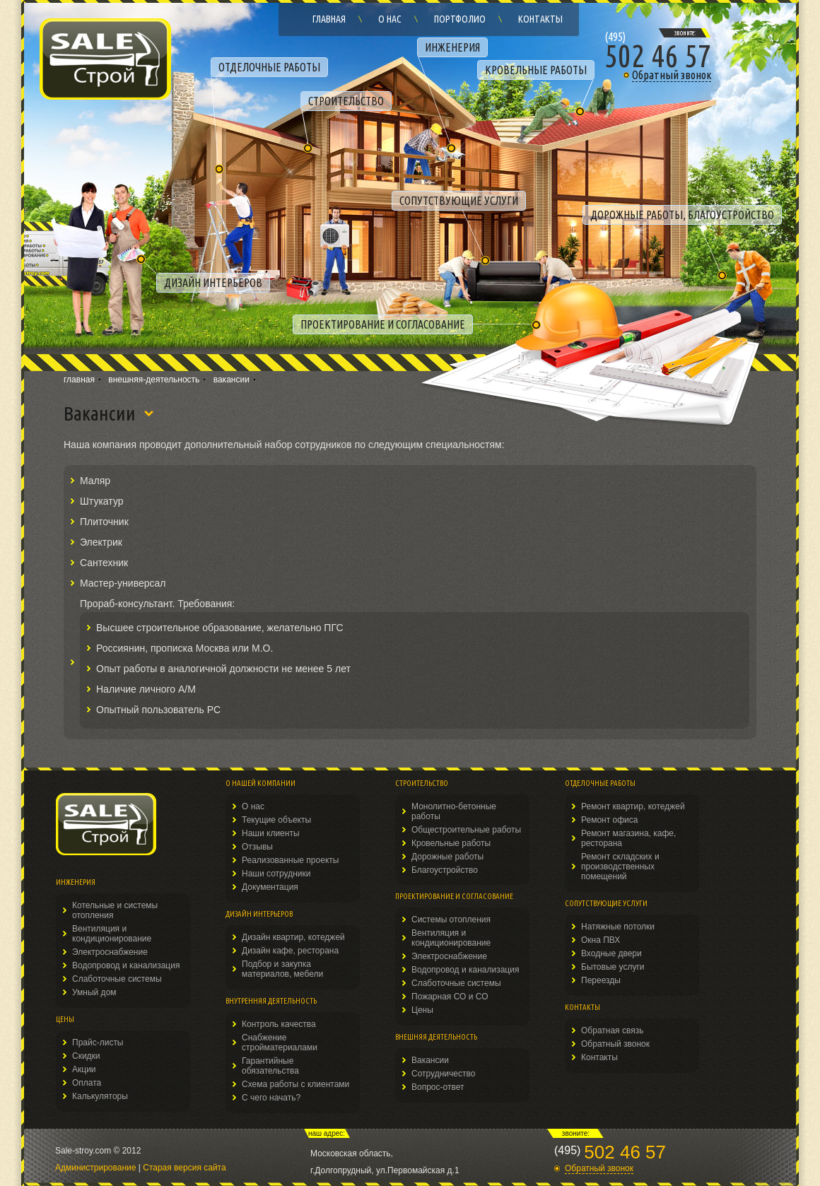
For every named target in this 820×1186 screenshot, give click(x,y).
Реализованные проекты (290, 860)
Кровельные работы (451, 843)
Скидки (86, 1056)
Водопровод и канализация (126, 965)
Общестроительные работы (466, 830)
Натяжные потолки (618, 927)
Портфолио (460, 19)
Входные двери (611, 953)
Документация (270, 887)
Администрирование (95, 1168)
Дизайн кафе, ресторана (290, 951)
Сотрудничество (443, 1074)
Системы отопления (451, 919)
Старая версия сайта (184, 1168)
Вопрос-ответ (437, 1087)
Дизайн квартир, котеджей (293, 937)
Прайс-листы (98, 1042)
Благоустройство (444, 870)
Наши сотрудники (276, 874)
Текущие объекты (276, 820)
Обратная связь (612, 1030)
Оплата (86, 1083)
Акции (84, 1069)
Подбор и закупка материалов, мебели (282, 969)
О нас (390, 19)
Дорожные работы (447, 857)
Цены (422, 1010)
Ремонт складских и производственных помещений (620, 866)
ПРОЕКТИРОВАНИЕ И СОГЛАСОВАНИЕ (382, 324)
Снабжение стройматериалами (279, 1042)
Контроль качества (279, 1024)
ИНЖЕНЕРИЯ (452, 47)
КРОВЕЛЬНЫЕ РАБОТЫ (536, 70)
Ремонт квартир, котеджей (633, 806)
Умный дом (94, 992)
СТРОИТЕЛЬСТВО (346, 101)
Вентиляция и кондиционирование (111, 934)
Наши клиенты (271, 833)
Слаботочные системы (117, 979)
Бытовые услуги (613, 967)
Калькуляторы (100, 1096)
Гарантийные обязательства (270, 1066)
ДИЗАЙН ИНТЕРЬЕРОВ (213, 282)
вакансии (231, 379)
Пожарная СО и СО (449, 997)
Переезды (601, 980)
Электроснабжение (110, 952)
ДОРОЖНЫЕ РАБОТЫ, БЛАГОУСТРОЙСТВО (682, 215)
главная (79, 379)
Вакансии (430, 1060)
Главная (329, 19)
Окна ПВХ (600, 940)
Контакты (540, 19)
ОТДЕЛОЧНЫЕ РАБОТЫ (269, 67)
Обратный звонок (615, 1044)
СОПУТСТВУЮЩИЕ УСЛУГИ (458, 200)
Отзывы (257, 847)
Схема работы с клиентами (295, 1084)
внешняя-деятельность (153, 379)
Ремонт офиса (609, 820)
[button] (657, 75)
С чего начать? (271, 1098)
